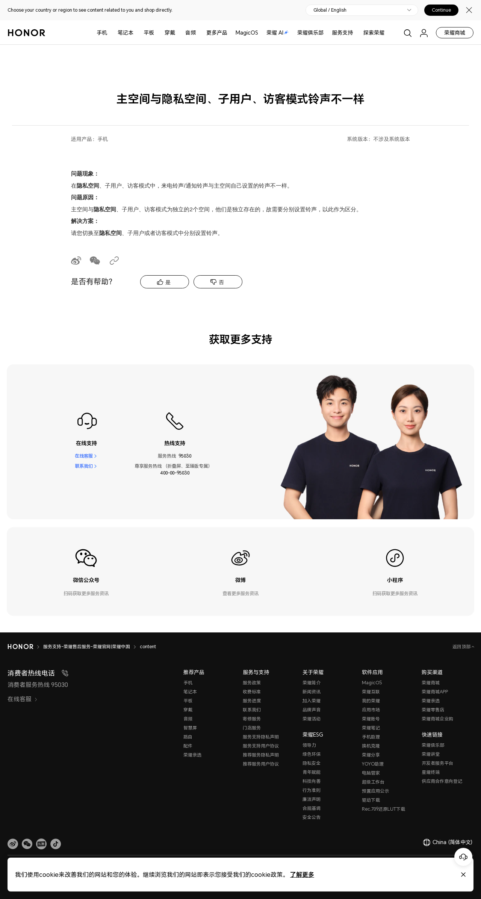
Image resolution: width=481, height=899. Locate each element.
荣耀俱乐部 (310, 32)
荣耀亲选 (192, 755)
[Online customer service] (463, 857)
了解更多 (302, 874)
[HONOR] (25, 647)
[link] (13, 844)
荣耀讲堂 (431, 754)
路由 (187, 737)
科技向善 (312, 781)
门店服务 (252, 728)
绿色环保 (312, 754)
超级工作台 (373, 782)
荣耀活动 (312, 719)
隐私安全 (312, 763)
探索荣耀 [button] (373, 32)
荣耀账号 (371, 719)
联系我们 (84, 466)
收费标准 (252, 691)
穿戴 (170, 32)
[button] (27, 844)
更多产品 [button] (216, 32)
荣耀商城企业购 (437, 719)
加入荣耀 (312, 700)
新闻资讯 (312, 691)
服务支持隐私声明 (261, 737)
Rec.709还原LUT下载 (383, 809)
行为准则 (312, 790)
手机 (102, 32)
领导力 (309, 745)
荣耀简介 (312, 682)
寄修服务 (252, 719)
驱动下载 (371, 800)
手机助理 (371, 737)
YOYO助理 (373, 764)
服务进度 (252, 700)
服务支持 (342, 32)
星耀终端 (431, 772)
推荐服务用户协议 (261, 764)
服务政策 (252, 682)
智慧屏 (190, 728)
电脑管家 (371, 773)
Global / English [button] (329, 10)
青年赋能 (312, 772)
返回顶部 (462, 646)
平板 (149, 32)
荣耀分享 (371, 755)
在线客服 (84, 456)
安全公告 (312, 817)
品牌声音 (312, 710)
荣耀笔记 (371, 728)
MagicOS (247, 32)
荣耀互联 (371, 691)
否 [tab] (221, 282)
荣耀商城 (454, 32)
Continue (441, 10)
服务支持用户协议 (261, 746)
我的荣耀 (371, 700)
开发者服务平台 (437, 763)
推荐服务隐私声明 (261, 755)
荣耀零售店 (433, 710)
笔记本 (125, 32)
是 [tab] (168, 282)
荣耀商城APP (435, 691)
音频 (190, 32)
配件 (187, 746)
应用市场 (371, 710)
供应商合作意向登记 (442, 781)
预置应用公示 (375, 791)
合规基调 (312, 808)
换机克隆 (371, 746)
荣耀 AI (277, 32)
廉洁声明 (312, 799)
